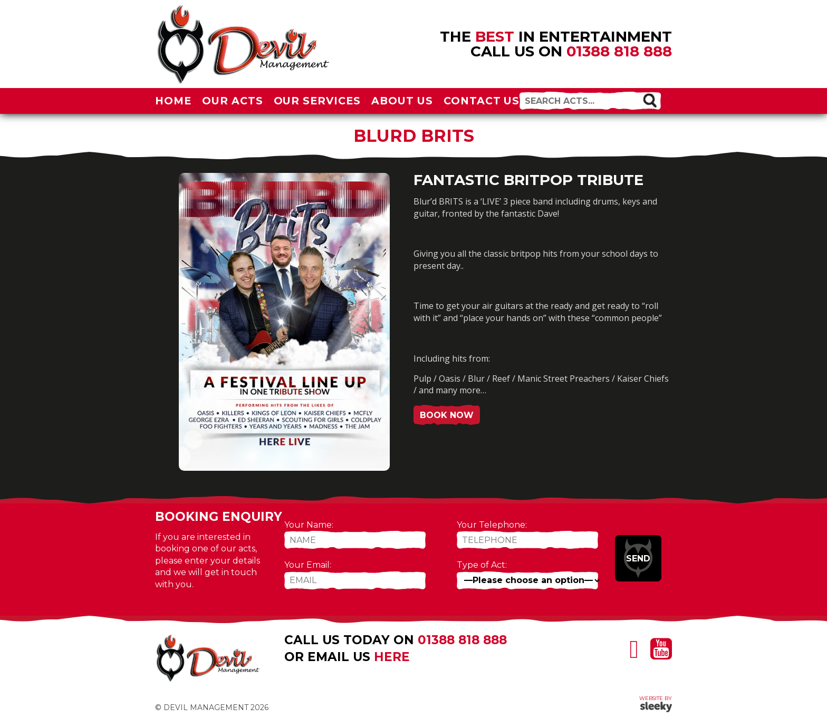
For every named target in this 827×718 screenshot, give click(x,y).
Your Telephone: (492, 525)
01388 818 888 (619, 51)
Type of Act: (482, 565)
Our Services (317, 100)
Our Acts (232, 100)
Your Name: (308, 525)
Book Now (447, 415)
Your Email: (307, 565)
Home (173, 100)
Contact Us (482, 100)
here (392, 656)
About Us (402, 100)
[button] (649, 100)
